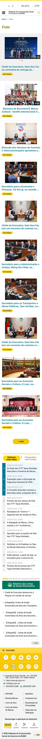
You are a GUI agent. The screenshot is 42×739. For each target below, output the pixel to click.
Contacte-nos (31, 698)
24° (27, 6)
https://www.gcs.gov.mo (15, 680)
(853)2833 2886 (12, 686)
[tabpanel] (21, 48)
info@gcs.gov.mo (13, 683)
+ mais (35, 643)
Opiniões (29, 694)
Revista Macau (11, 698)
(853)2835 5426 (29, 686)
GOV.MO (9, 694)
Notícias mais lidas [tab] (11, 458)
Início (4, 19)
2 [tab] (22, 60)
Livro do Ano (10, 703)
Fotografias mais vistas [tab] (30, 458)
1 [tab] (20, 60)
